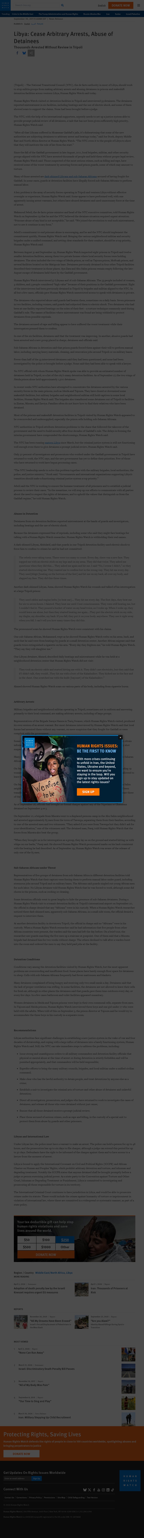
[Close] (120, 737)
